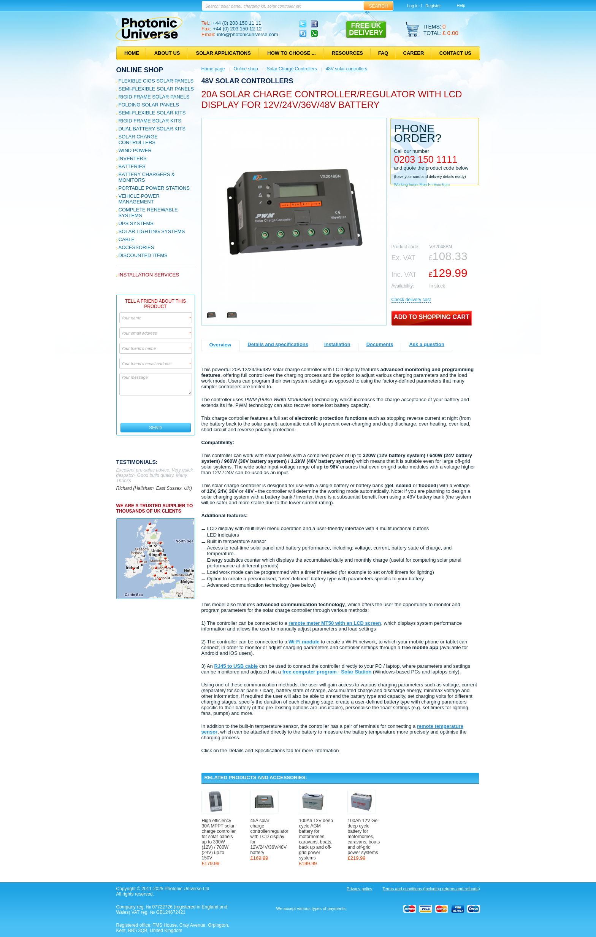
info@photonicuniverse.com (247, 34)
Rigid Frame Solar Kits (150, 121)
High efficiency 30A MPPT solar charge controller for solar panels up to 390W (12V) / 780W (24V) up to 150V (219, 839)
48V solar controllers (346, 68)
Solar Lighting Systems (152, 231)
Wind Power (135, 150)
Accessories (136, 247)
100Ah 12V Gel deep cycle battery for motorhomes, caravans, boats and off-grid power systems (364, 836)
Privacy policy (359, 888)
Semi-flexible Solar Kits (152, 113)
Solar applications (223, 53)
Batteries (132, 166)
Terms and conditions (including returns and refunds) (431, 888)
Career (413, 53)
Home (131, 53)
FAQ (383, 53)
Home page (213, 68)
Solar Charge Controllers (138, 139)
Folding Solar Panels (149, 105)
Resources (347, 53)
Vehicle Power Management (139, 199)
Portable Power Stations (154, 188)
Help (461, 5)
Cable (127, 239)
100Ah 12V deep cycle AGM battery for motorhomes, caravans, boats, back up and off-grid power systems (316, 839)
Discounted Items (143, 255)
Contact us (455, 53)
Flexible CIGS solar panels (156, 81)
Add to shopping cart (431, 317)
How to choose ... (291, 53)
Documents (379, 344)
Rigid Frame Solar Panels (154, 97)
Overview (220, 345)
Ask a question (426, 344)
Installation (337, 344)
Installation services (149, 275)
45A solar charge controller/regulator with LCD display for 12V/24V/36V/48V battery (267, 836)
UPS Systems (136, 223)
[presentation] (156, 409)
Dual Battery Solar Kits (152, 129)
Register (433, 5)
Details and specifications (277, 344)
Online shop (139, 70)
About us (167, 53)
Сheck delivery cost (411, 299)
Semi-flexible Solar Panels (156, 89)
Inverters (133, 158)
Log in (412, 5)
